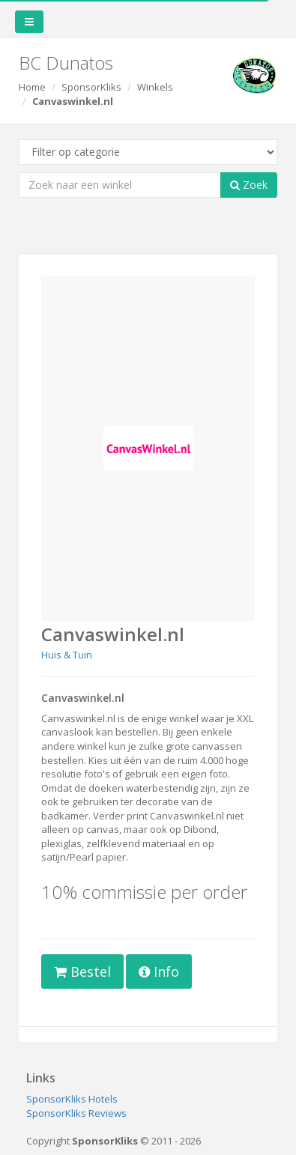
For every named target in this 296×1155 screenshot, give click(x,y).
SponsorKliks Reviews (76, 1113)
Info (159, 971)
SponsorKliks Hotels (72, 1099)
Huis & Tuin (66, 654)
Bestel (82, 971)
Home (32, 87)
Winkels (155, 87)
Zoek (249, 185)
